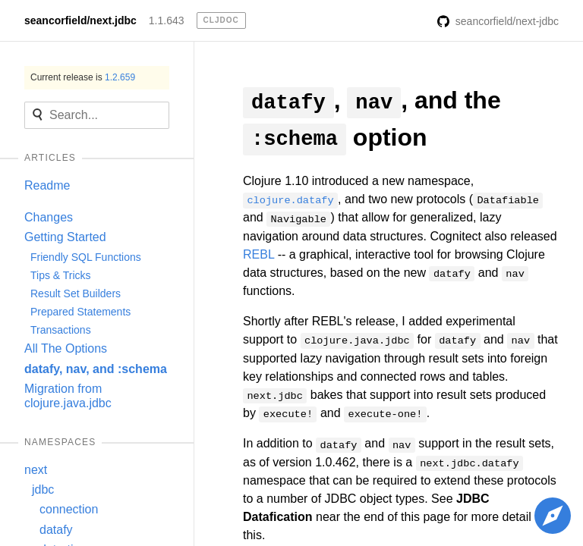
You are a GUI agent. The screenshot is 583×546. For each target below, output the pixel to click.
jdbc (43, 489)
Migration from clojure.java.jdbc (68, 395)
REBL (258, 254)
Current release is (82, 77)
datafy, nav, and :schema (95, 368)
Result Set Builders (75, 293)
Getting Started (65, 237)
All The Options (65, 348)
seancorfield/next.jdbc (80, 20)
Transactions (60, 330)
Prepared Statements (80, 312)
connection (68, 509)
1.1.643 (166, 20)
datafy (56, 529)
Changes (48, 217)
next (35, 469)
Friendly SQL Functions (85, 257)
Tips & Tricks (60, 275)
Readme (47, 185)
